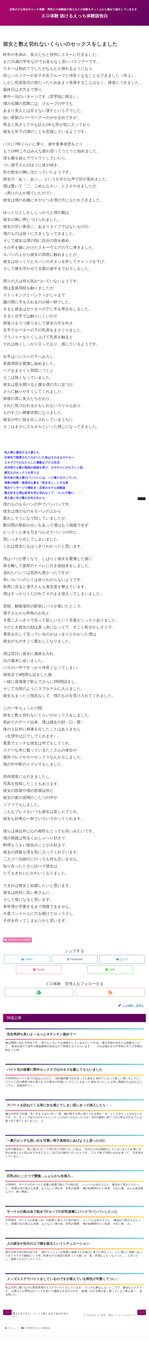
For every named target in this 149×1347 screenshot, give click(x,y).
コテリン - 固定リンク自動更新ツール (142, 499)
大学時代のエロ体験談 (17, 939)
